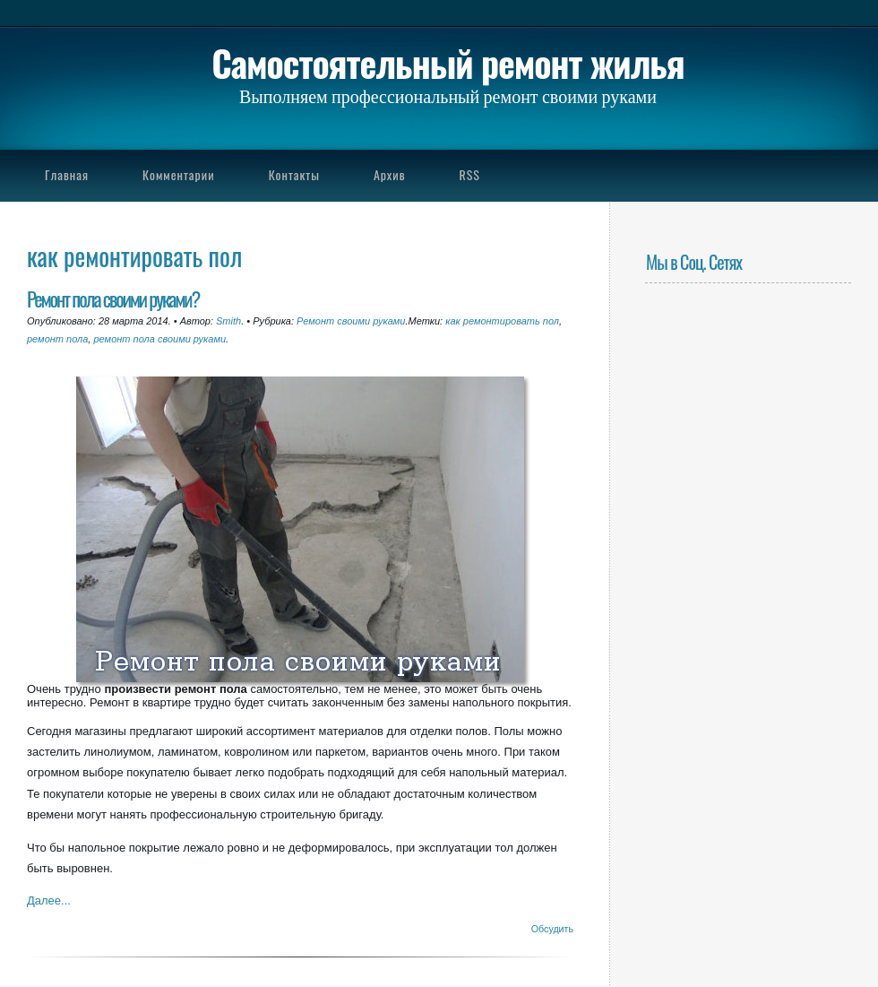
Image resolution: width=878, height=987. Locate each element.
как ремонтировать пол (502, 321)
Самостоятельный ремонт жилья (447, 63)
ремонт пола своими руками (159, 338)
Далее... (49, 900)
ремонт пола (57, 338)
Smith (228, 321)
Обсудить (552, 928)
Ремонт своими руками (351, 321)
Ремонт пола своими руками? (113, 298)
